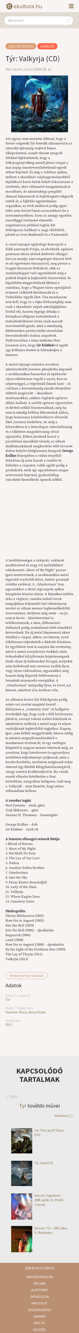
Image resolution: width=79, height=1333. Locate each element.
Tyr (7, 999)
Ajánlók (47, 46)
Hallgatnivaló (21, 46)
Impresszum (39, 1297)
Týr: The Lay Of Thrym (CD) (37, 1132)
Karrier (40, 1316)
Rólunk (40, 1283)
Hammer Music (16, 1012)
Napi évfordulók (40, 1277)
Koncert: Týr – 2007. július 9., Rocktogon (39, 1230)
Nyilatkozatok (39, 1310)
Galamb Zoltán (22, 69)
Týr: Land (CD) (32, 1163)
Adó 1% (39, 1323)
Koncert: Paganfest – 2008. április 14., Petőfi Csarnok (37, 1200)
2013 (8, 1024)
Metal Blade (37, 1012)
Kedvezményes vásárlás (27, 975)
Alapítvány (39, 1290)
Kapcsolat (39, 1303)
